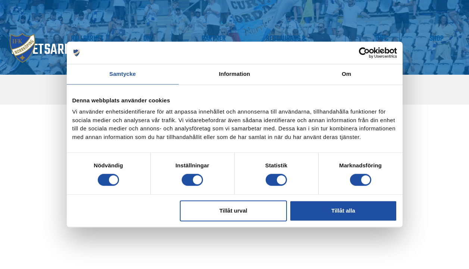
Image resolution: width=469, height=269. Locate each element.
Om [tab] (346, 74)
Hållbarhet (189, 37)
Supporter (137, 37)
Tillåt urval (233, 210)
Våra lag (83, 41)
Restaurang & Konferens (333, 41)
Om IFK (231, 41)
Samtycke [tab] (122, 74)
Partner (279, 37)
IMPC (409, 37)
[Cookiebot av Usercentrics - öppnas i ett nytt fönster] (364, 52)
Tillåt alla (343, 210)
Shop (445, 37)
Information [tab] (234, 74)
